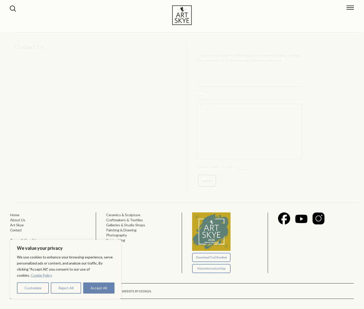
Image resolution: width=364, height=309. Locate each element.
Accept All (98, 288)
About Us (17, 220)
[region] (65, 269)
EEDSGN (145, 291)
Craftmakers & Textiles (124, 220)
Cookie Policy (41, 275)
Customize (33, 288)
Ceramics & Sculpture (123, 215)
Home (14, 215)
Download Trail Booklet (211, 257)
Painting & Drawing (121, 230)
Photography (116, 235)
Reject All (66, 288)
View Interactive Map (211, 268)
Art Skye (17, 225)
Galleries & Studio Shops (125, 225)
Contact (16, 230)
